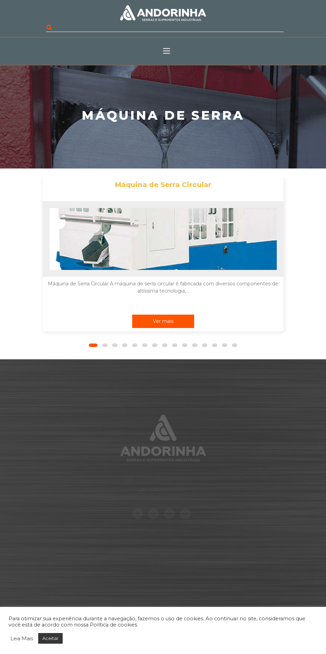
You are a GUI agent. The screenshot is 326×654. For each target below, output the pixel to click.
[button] (93, 345)
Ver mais (163, 321)
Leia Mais (21, 638)
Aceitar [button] (50, 638)
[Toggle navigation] (170, 51)
